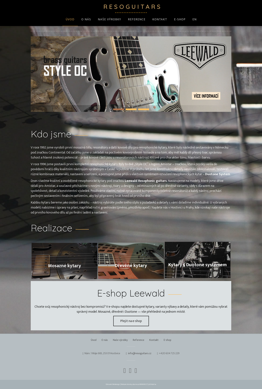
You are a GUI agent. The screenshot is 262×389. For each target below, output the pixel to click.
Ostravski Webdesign (113, 384)
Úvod (70, 19)
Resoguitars (131, 6)
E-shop (180, 19)
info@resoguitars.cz (139, 353)
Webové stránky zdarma (129, 384)
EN (194, 19)
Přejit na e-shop (131, 321)
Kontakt (159, 19)
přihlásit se (152, 384)
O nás (86, 19)
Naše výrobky (109, 19)
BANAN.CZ (143, 384)
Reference (137, 19)
